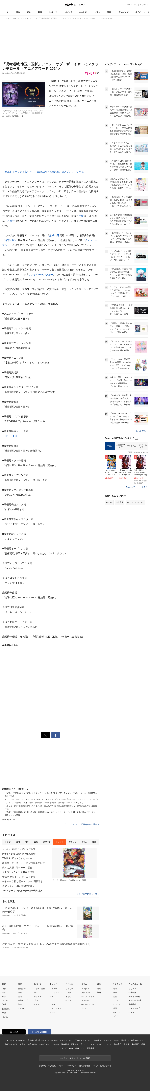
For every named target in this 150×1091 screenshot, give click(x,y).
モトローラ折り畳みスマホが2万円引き (22, 881)
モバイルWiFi (44, 1044)
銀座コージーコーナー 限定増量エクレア (23, 863)
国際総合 (6, 1009)
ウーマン (90, 1044)
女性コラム (86, 992)
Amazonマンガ (121, 446)
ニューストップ (131, 4)
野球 (36, 992)
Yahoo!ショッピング (135, 502)
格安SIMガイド (11, 1044)
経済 (4, 992)
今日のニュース (142, 12)
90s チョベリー (87, 1004)
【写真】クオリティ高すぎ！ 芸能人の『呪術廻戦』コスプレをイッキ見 (43, 172)
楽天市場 (119, 502)
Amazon (109, 502)
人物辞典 (132, 1004)
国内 (18, 12)
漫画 (109, 12)
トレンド (68, 12)
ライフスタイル (87, 996)
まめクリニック (66, 1040)
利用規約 (52, 1066)
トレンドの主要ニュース (87, 894)
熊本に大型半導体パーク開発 (17, 867)
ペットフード (61, 1048)
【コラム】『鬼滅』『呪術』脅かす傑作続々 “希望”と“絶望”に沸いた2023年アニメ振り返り (44, 802)
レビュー (53, 989)
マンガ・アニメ (56, 992)
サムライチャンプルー (40, 274)
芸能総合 (22, 989)
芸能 (40, 12)
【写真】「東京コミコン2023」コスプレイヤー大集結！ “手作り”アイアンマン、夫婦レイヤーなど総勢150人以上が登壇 (51, 794)
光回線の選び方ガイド (37, 1040)
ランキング (123, 12)
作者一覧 (132, 992)
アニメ (110, 446)
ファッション (55, 1008)
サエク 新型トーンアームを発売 (18, 877)
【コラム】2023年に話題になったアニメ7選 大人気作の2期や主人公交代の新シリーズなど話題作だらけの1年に (51, 807)
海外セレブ (22, 1000)
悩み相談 (65, 1044)
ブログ (116, 1040)
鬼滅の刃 (54, 235)
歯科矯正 (135, 1044)
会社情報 (42, 1066)
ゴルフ (37, 1000)
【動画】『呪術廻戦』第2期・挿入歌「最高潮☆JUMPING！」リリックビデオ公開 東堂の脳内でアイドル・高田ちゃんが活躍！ (51, 813)
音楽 (20, 996)
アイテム (107, 1040)
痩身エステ (79, 1048)
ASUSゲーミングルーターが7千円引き (22, 890)
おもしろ (83, 12)
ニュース (5, 12)
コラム (97, 12)
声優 (81, 216)
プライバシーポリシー (67, 1066)
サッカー (37, 996)
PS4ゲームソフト (142, 446)
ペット (68, 1000)
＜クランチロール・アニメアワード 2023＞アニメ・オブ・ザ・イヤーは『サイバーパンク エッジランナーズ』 (52, 799)
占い (82, 1044)
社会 (4, 989)
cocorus (56, 1044)
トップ (7, 842)
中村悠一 (10, 220)
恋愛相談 (74, 1044)
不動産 (126, 1044)
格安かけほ (32, 1044)
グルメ (52, 1004)
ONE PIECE (11, 436)
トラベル (85, 1000)
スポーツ (53, 12)
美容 (143, 1044)
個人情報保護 (84, 1066)
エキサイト (144, 4)
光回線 (22, 1044)
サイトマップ (134, 1008)
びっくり (69, 989)
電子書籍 (90, 1048)
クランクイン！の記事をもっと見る (82, 824)
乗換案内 (117, 1044)
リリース (132, 989)
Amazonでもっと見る (135, 487)
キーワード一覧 (135, 1000)
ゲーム (52, 996)
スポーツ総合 (39, 989)
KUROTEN (20, 1040)
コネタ (68, 992)
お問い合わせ (105, 1066)
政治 (4, 996)
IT (50, 1000)
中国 (4, 1013)
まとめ (5, 1000)
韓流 (20, 1004)
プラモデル (131, 446)
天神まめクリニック (83, 1040)
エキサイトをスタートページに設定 (75, 1058)
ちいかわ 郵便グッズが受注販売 (18, 849)
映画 (20, 992)
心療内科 (97, 1040)
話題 (99, 992)
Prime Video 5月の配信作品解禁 (18, 854)
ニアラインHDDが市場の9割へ (18, 886)
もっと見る (142, 431)
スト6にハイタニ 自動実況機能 (18, 872)
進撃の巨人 (11, 240)
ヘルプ (131, 1012)
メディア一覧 (134, 996)
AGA (71, 1048)
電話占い (124, 1040)
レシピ (99, 1044)
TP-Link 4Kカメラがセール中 (17, 858)
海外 (29, 12)
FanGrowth (52, 1040)
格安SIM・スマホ (138, 1040)
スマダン (85, 989)
